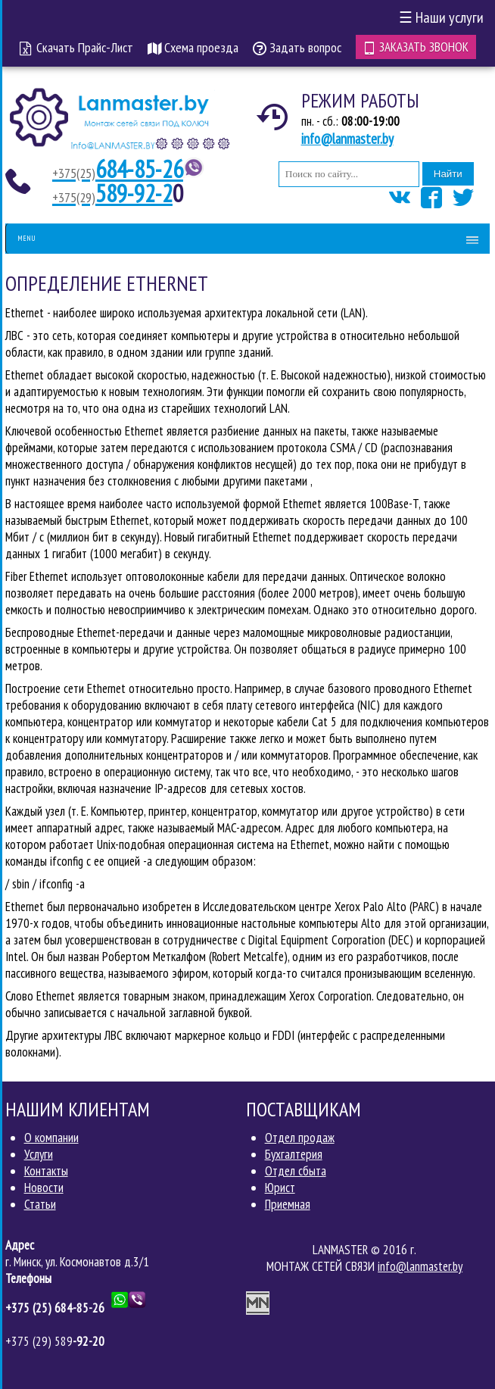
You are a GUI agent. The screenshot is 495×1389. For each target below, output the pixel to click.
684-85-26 (117, 169)
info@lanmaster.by (347, 139)
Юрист (280, 1187)
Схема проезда (193, 47)
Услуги (38, 1154)
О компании (51, 1137)
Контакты (46, 1171)
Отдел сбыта (295, 1171)
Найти (448, 173)
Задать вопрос (297, 47)
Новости (44, 1187)
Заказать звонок (416, 47)
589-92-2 (112, 193)
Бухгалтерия (293, 1154)
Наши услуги (441, 17)
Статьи (40, 1204)
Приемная (287, 1204)
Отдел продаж (300, 1137)
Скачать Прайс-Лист (76, 47)
